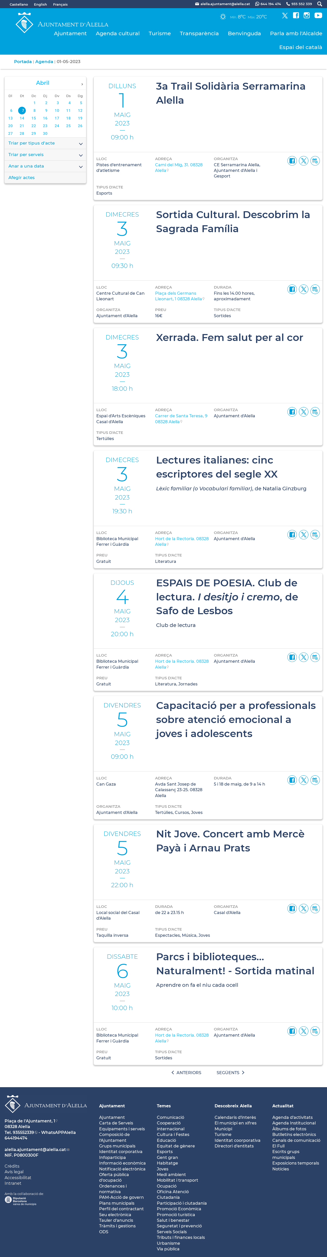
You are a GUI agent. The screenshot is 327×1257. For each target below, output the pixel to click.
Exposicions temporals (295, 1163)
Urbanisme (168, 1243)
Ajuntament (70, 33)
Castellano (19, 4)
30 (45, 133)
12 (80, 110)
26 (80, 126)
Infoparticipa (112, 1157)
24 (57, 126)
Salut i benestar (173, 1220)
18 (68, 118)
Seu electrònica (115, 1214)
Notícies (280, 1169)
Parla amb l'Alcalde (296, 33)
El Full (278, 1146)
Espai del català (300, 47)
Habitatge (167, 1163)
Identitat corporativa (121, 1151)
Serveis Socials (172, 1231)
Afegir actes (21, 177)
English (40, 4)
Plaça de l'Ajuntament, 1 (30, 1121)
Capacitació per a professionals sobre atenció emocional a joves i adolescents (236, 719)
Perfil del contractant (121, 1208)
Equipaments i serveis (122, 1128)
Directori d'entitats (234, 1146)
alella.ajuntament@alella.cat (35, 1149)
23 (45, 126)
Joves (162, 1169)
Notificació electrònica (122, 1169)
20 (10, 126)
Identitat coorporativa (238, 1140)
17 (57, 118)
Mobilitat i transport (177, 1180)
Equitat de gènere (176, 1146)
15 (33, 118)
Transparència (199, 33)
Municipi (223, 1128)
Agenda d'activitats (292, 1117)
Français (60, 4)
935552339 (23, 1132)
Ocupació (167, 1186)
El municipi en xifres (235, 1123)
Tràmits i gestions (117, 1226)
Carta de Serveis (116, 1123)
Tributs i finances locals (181, 1237)
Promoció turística (176, 1214)
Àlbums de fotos (289, 1128)
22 (33, 126)
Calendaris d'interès (235, 1117)
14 (22, 118)
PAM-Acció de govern (121, 1197)
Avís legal (14, 1171)
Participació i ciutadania (182, 1203)
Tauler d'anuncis (116, 1220)
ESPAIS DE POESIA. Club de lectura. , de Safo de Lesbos (227, 597)
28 (22, 133)
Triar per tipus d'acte (46, 143)
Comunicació (170, 1117)
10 (57, 110)
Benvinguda (244, 33)
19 (80, 118)
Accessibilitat (18, 1177)
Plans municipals (116, 1203)
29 (33, 133)
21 (22, 126)
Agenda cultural (118, 33)
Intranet (13, 1183)
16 (45, 118)
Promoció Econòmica (179, 1208)
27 (10, 133)
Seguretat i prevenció (179, 1226)
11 (68, 110)
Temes (164, 1106)
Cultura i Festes (173, 1134)
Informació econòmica (122, 1163)
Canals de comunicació (296, 1140)
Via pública (168, 1249)
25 (68, 126)
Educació (166, 1140)
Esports (165, 1151)
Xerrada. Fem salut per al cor (229, 337)
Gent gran (167, 1157)
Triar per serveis (46, 155)
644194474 (16, 1138)
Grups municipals (117, 1146)
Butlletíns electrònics (294, 1134)
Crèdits (12, 1166)
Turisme (160, 33)
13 (10, 118)
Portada (23, 61)
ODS (103, 1231)
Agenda (44, 61)
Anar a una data (46, 166)
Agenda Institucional (294, 1123)
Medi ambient (171, 1174)
